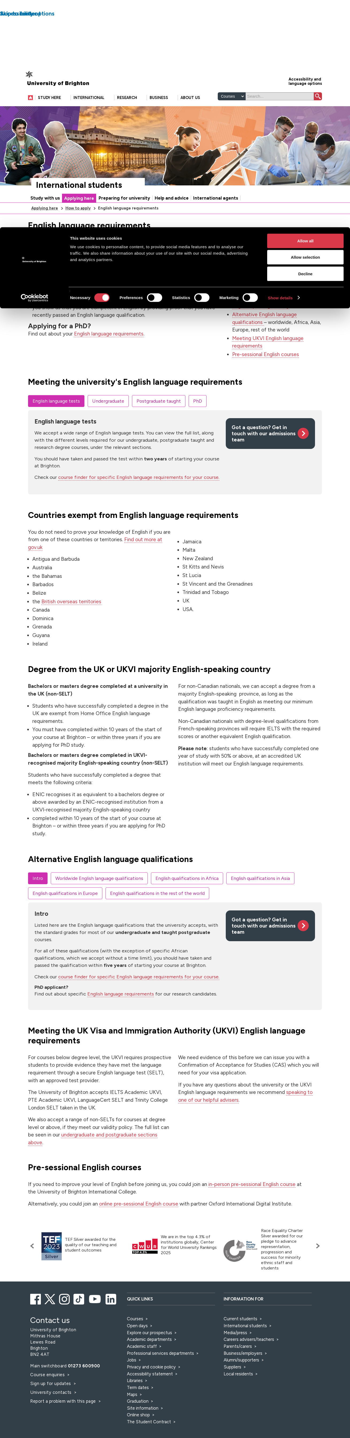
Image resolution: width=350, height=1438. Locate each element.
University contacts (51, 1409)
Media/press (235, 1349)
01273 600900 (84, 1382)
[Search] (280, 113)
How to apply (78, 224)
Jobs (131, 1376)
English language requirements (108, 350)
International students (79, 202)
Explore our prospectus (149, 1349)
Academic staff (142, 1362)
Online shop (138, 1431)
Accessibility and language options (305, 97)
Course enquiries (48, 1391)
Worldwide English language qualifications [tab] (99, 895)
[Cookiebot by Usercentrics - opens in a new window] (34, 71)
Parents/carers (238, 1362)
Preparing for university (124, 214)
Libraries (135, 1397)
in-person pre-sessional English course (251, 1201)
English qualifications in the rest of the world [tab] (157, 910)
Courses (135, 1335)
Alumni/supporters (241, 1376)
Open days (137, 1342)
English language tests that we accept (276, 275)
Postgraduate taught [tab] (159, 417)
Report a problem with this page (63, 1417)
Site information (142, 1424)
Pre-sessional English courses (265, 371)
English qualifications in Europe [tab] (65, 910)
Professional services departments (161, 1369)
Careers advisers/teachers (249, 1356)
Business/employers (243, 1369)
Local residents (238, 1390)
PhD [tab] (197, 417)
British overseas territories (71, 618)
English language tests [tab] (56, 417)
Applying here (79, 214)
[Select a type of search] (232, 113)
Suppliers (232, 1383)
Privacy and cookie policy (151, 1383)
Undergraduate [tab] (108, 417)
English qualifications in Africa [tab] (187, 895)
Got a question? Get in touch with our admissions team (263, 450)
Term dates (138, 1404)
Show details (280, 70)
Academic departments (150, 1356)
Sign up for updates (51, 1400)
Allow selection (305, 30)
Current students (240, 1335)
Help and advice (172, 214)
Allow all (305, 13)
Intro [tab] (38, 895)
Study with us (45, 214)
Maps (132, 1411)
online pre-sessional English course (138, 1220)
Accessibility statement (150, 1390)
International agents (215, 214)
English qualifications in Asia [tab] (260, 895)
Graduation (138, 1417)
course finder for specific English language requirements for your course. (138, 494)
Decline (305, 46)
